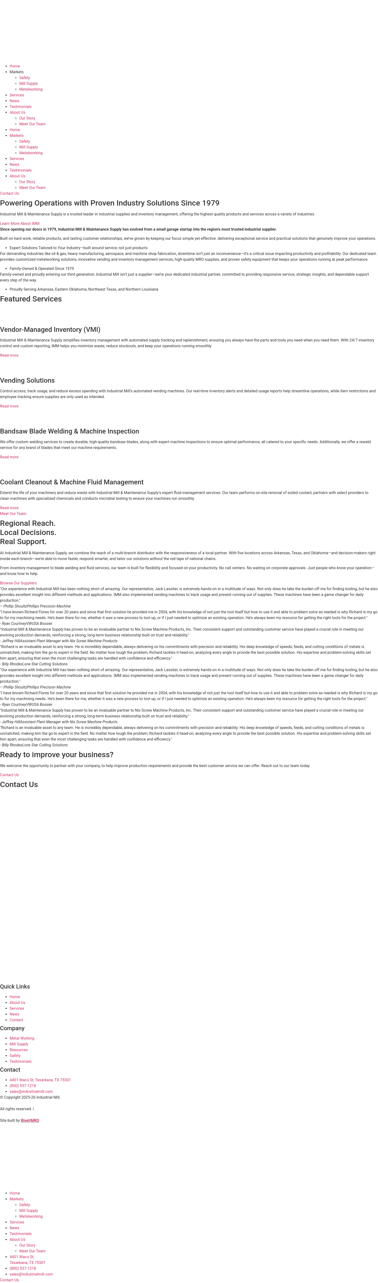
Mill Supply (28, 83)
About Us (17, 112)
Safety (24, 77)
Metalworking (31, 89)
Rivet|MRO (30, 1120)
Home (15, 66)
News (14, 101)
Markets (17, 72)
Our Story (27, 118)
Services (17, 95)
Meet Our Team (32, 124)
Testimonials (21, 106)
